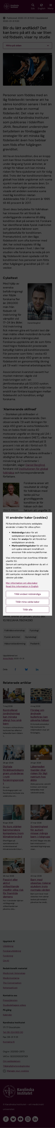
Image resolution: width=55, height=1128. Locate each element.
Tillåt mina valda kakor (27, 601)
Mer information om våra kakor (22, 583)
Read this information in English (22, 586)
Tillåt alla (27, 609)
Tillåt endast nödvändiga (27, 594)
